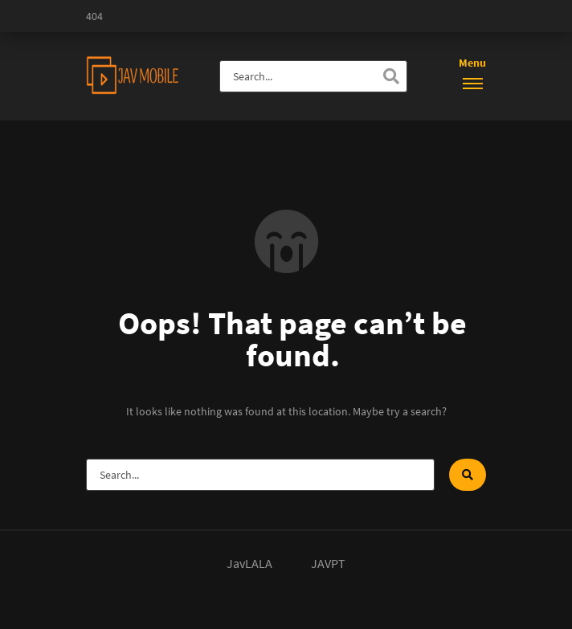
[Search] (391, 76)
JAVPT (328, 563)
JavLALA (249, 563)
